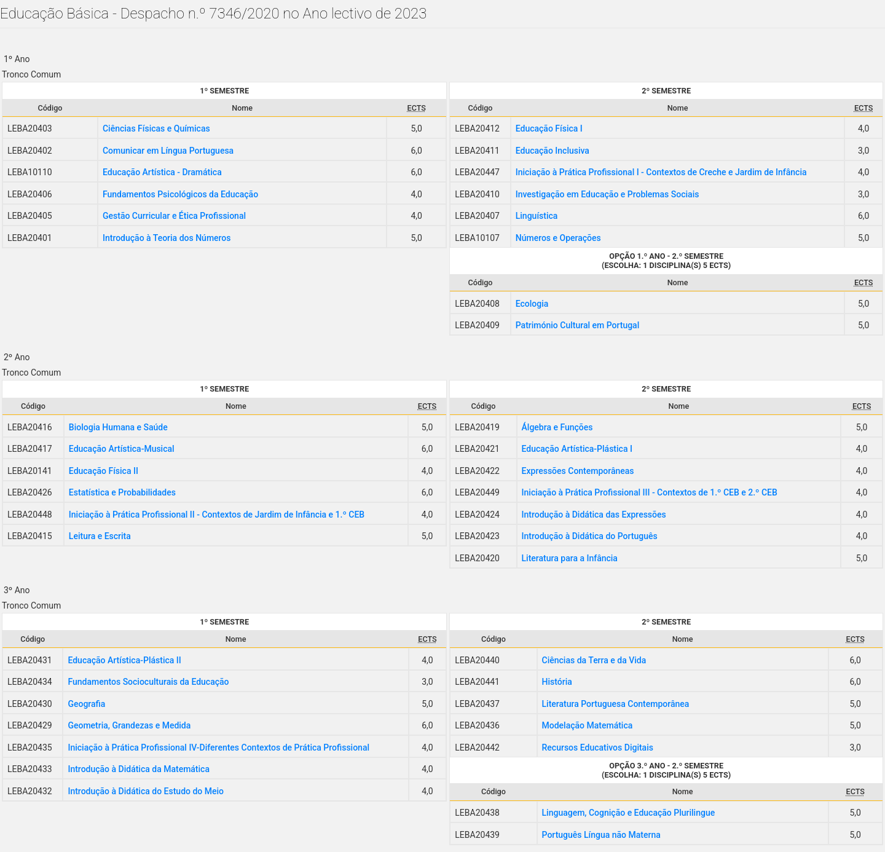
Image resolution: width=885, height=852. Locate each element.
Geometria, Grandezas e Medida (129, 725)
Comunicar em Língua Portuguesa (168, 151)
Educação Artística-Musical (122, 449)
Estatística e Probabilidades (122, 492)
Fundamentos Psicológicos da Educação (180, 194)
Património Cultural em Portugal (578, 325)
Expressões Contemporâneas (578, 471)
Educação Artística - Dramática (162, 172)
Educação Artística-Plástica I (577, 449)
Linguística (537, 216)
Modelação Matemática (587, 725)
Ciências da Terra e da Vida (594, 660)
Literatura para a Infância (570, 558)
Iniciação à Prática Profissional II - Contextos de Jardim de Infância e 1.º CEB (216, 514)
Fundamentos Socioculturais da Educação (148, 682)
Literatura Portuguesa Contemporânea (616, 704)
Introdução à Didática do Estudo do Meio (146, 791)
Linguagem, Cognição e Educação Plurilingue (628, 813)
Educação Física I (549, 128)
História (557, 682)
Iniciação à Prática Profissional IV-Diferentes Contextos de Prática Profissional (218, 747)
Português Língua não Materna (601, 835)
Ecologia (532, 304)
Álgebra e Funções (557, 427)
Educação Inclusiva (552, 151)
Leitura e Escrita (100, 536)
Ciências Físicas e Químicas (156, 128)
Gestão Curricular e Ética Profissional (174, 216)
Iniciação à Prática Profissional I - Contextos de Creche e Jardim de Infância (661, 172)
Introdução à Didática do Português (590, 536)
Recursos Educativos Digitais (597, 747)
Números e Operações (558, 238)
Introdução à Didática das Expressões (594, 514)
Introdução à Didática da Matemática (139, 769)
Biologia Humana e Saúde (118, 427)
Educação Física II (103, 471)
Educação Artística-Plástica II (124, 660)
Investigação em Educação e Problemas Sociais (607, 194)
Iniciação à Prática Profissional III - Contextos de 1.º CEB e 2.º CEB (649, 492)
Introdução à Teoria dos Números (167, 238)
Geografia (86, 704)
